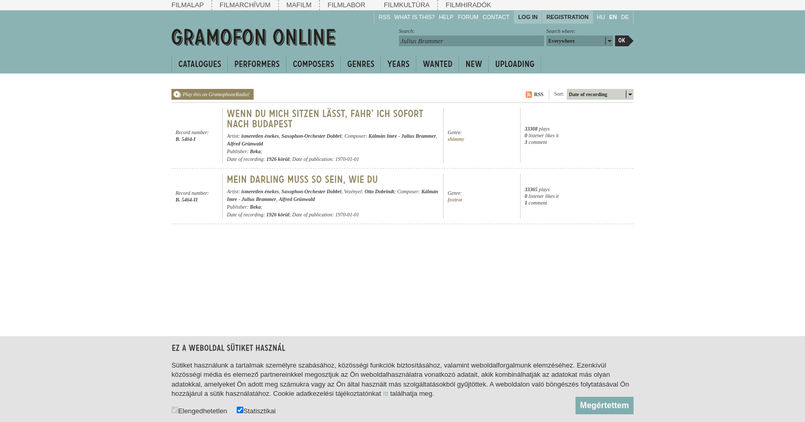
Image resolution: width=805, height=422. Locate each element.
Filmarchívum (245, 5)
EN (613, 17)
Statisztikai (256, 410)
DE (625, 17)
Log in (528, 17)
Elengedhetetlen (199, 410)
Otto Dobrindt (379, 191)
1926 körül (278, 159)
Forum (468, 17)
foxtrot (455, 200)
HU (601, 17)
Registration (567, 17)
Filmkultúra (407, 5)
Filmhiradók (468, 5)
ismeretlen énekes (260, 136)
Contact (496, 17)
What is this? (414, 17)
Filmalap (187, 5)
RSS (384, 17)
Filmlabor (347, 5)
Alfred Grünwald (245, 143)
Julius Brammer (418, 136)
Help (446, 17)
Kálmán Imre (383, 136)
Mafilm (299, 5)
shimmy (456, 139)
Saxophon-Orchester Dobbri (311, 136)
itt (385, 393)
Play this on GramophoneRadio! (216, 94)
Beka (255, 151)
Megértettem (604, 405)
